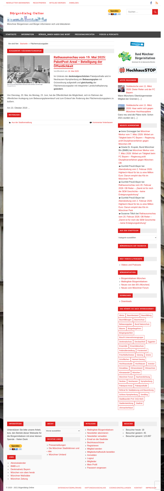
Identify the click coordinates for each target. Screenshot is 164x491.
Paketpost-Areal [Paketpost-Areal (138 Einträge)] (125, 386)
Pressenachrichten (84, 34)
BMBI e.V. (15, 466)
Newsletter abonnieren (18, 3)
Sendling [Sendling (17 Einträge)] (144, 394)
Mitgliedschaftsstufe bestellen (101, 452)
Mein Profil (92, 464)
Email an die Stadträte (97, 439)
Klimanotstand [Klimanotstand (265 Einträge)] (136, 368)
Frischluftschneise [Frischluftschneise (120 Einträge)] (126, 355)
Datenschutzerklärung (69, 488)
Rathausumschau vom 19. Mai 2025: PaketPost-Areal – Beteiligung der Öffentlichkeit (80, 61)
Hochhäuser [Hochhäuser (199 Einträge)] (140, 364)
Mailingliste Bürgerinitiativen (134, 281)
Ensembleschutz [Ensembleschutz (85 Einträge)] (137, 346)
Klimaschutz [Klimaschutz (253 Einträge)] (150, 368)
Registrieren (39, 3)
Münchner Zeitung (19, 479)
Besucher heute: (134, 430)
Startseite (11, 34)
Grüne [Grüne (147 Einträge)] (148, 355)
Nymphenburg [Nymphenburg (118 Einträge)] (146, 381)
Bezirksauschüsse (95, 442)
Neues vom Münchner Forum (135, 288)
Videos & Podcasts (108, 34)
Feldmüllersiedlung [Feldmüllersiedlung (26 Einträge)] (127, 350)
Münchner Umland (57, 454)
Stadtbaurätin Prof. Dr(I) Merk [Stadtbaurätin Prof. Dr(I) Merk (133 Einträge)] (131, 399)
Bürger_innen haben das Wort (54, 34)
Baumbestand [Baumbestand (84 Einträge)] (132, 315)
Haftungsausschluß (95, 488)
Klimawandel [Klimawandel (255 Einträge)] (124, 372)
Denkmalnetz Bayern (20, 469)
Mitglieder (91, 461)
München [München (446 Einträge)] (136, 372)
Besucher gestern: (135, 433)
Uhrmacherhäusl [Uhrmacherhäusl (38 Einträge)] (126, 408)
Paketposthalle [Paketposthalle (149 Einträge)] (141, 386)
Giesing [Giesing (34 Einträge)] (140, 355)
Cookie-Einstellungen (120, 488)
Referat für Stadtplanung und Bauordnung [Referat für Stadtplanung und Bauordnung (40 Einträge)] (136, 390)
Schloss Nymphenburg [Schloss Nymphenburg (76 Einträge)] (128, 394)
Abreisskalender (18, 463)
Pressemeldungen (57, 445)
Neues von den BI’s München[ (135, 285)
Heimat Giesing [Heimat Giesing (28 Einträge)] (138, 359)
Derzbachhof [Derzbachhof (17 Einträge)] (140, 342)
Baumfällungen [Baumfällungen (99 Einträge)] (125, 320)
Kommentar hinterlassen (103, 122)
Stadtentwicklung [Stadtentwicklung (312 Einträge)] (126, 403)
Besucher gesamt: (134, 436)
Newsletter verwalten (97, 436)
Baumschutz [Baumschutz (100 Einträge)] (139, 320)
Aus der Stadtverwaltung (22, 122)
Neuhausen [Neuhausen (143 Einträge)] (133, 381)
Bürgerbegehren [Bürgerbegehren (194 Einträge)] (134, 328)
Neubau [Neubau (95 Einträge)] (122, 381)
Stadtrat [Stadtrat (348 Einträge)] (139, 403)
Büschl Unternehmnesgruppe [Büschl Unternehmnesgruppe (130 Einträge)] (131, 337)
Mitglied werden (57, 3)
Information (27, 34)
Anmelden (74, 3)
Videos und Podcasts (131, 265)
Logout (90, 458)
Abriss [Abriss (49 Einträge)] (121, 315)
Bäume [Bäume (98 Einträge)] (122, 328)
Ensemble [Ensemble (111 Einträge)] (123, 346)
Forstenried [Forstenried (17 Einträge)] (142, 350)
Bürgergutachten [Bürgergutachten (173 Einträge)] (126, 333)
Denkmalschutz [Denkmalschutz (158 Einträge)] (125, 342)
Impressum (151, 488)
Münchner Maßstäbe (20, 476)
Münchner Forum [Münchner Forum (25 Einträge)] (126, 377)
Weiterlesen (14, 115)
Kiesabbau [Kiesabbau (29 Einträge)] (123, 368)
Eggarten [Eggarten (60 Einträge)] (151, 342)
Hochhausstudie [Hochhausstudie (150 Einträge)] (125, 364)
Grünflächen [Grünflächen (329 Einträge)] (124, 359)
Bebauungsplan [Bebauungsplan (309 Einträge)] (125, 324)
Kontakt (138, 488)
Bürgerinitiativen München (133, 278)
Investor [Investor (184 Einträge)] (151, 364)
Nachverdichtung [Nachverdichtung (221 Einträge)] (143, 377)
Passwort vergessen (96, 468)
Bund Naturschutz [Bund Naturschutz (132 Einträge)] (142, 324)
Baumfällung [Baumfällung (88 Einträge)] (146, 315)
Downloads (126, 301)
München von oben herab (23, 472)
